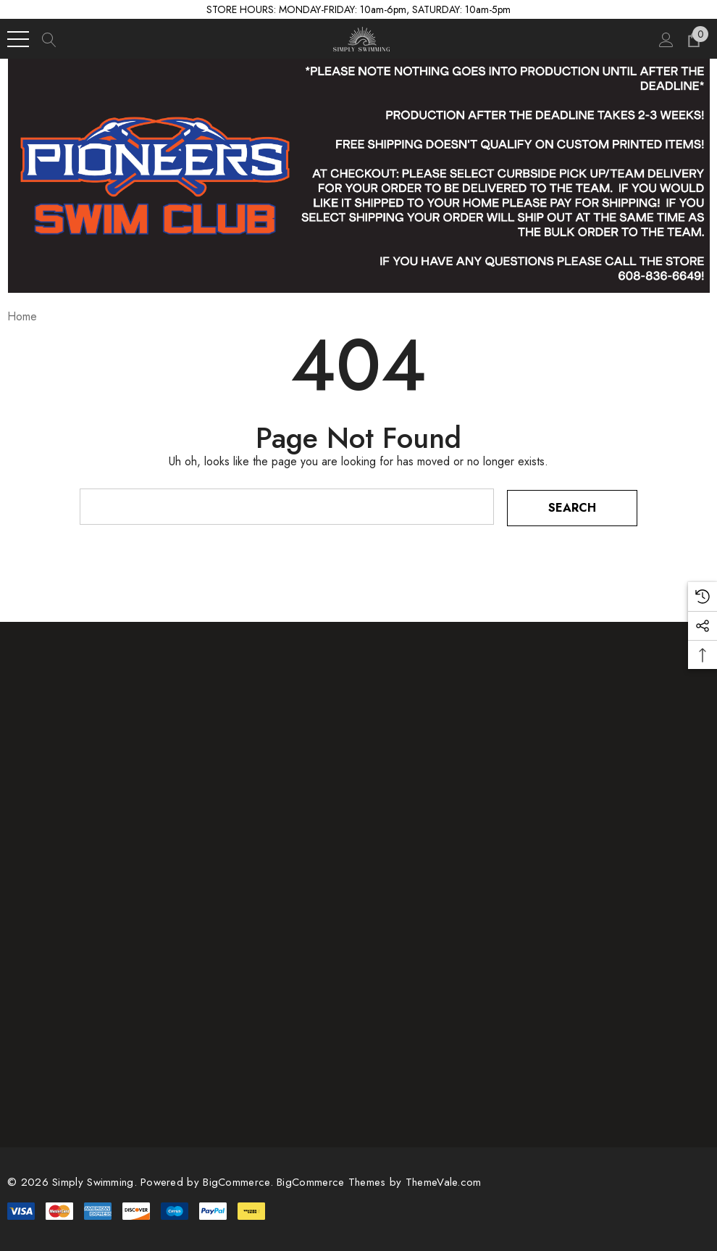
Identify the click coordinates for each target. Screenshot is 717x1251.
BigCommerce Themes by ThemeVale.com (379, 1181)
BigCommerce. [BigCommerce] (240, 1181)
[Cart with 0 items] (692, 39)
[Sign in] (665, 39)
